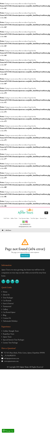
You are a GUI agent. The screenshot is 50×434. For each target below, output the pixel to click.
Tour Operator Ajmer (24, 218)
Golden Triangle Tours (10, 331)
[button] (46, 212)
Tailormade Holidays (9, 321)
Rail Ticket (6, 218)
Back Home (25, 256)
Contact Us (6, 318)
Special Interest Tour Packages (12, 340)
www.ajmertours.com (11, 361)
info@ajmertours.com (11, 358)
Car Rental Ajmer (8, 312)
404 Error (8, 230)
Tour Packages (7, 298)
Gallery (4, 309)
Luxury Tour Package (9, 343)
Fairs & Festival (7, 303)
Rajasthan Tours (7, 334)
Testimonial (6, 306)
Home (4, 292)
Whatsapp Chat (8, 430)
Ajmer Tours (6, 337)
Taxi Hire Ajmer (34, 218)
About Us (5, 295)
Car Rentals (6, 300)
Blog (3, 315)
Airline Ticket (14, 218)
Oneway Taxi (43, 218)
